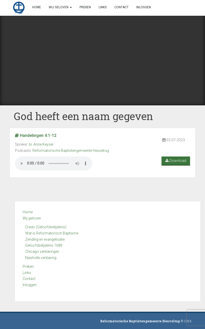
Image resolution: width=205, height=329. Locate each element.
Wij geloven (32, 218)
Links (27, 273)
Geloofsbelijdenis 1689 (43, 245)
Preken (28, 266)
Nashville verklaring (40, 258)
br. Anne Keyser (41, 144)
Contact (29, 279)
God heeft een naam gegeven (83, 116)
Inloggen (30, 285)
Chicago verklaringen (42, 251)
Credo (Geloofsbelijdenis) (45, 227)
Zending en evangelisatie (45, 239)
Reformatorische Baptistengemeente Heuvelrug (70, 150)
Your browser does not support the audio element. (53, 163)
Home (28, 212)
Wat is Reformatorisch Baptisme (51, 233)
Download (175, 161)
